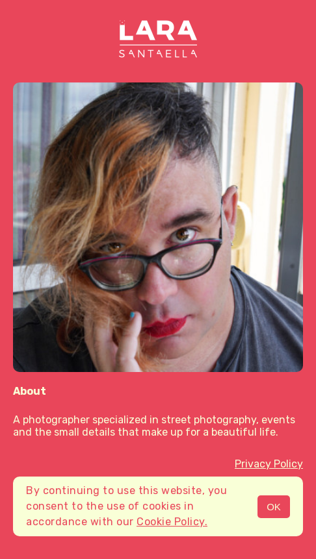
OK (274, 506)
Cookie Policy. (172, 522)
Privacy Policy (269, 464)
